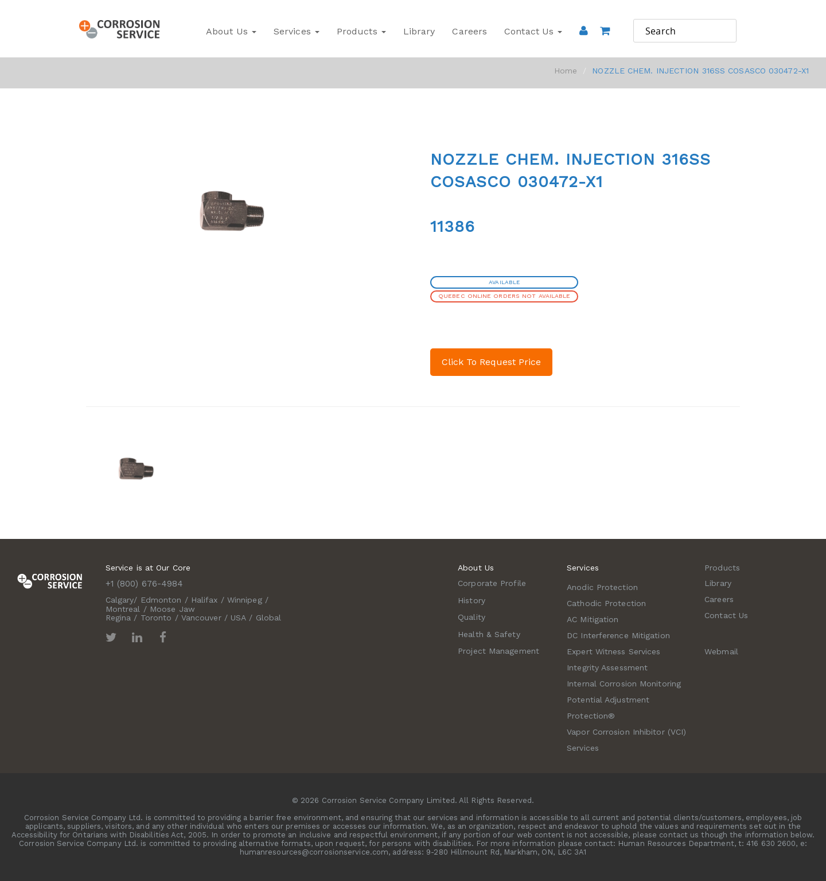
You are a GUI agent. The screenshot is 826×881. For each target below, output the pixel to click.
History (471, 600)
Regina (118, 617)
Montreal (123, 609)
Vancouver (201, 617)
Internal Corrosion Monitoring (624, 683)
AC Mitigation (592, 619)
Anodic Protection (602, 587)
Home (565, 70)
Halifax (204, 599)
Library (419, 31)
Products (361, 31)
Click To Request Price (491, 361)
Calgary (120, 599)
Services (297, 31)
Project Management (498, 650)
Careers (469, 31)
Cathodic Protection (606, 603)
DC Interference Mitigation (618, 635)
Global (269, 617)
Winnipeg (244, 599)
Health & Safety (489, 634)
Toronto (156, 617)
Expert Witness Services (613, 651)
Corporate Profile (492, 583)
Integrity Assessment (607, 667)
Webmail (721, 651)
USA (238, 617)
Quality (471, 617)
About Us (231, 31)
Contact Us (533, 31)
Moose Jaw (172, 609)
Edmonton (161, 599)
